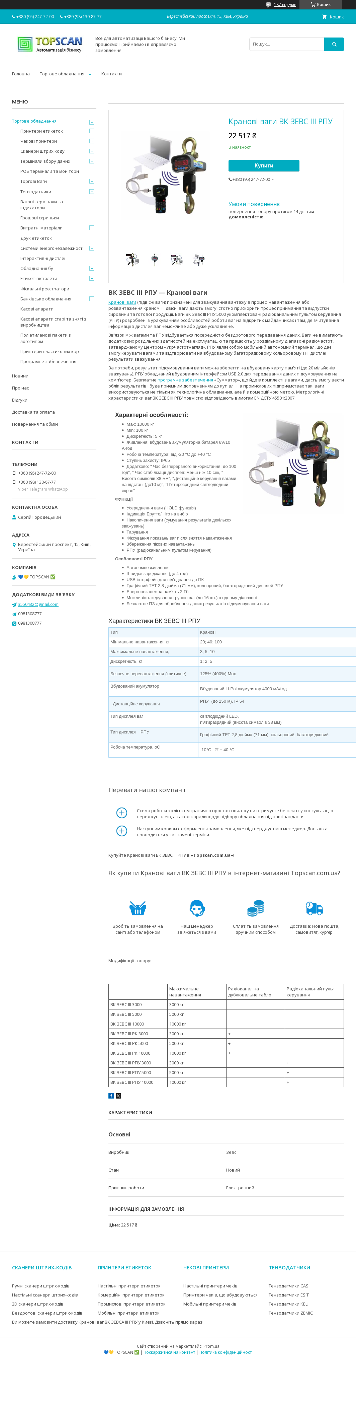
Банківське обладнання (45, 299)
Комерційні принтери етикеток (131, 1295)
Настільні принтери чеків (210, 1286)
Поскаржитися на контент (169, 1352)
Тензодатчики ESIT (289, 1295)
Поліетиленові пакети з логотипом (45, 338)
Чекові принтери (38, 141)
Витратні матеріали (41, 228)
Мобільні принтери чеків (210, 1304)
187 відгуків (285, 4)
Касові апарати (37, 309)
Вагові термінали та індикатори (41, 205)
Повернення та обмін (35, 424)
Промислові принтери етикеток (132, 1304)
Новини (20, 376)
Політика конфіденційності (226, 1352)
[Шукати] (334, 44)
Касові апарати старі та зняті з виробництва (53, 322)
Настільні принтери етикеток (129, 1286)
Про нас (20, 388)
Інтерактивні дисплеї (42, 258)
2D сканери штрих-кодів (38, 1304)
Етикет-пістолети (38, 278)
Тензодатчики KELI (288, 1304)
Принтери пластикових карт (50, 351)
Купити (264, 165)
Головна (21, 74)
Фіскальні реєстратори (44, 289)
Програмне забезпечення (48, 361)
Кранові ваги (122, 302)
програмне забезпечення (185, 380)
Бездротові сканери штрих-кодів (47, 1313)
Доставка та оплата (33, 412)
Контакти (111, 74)
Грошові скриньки (39, 218)
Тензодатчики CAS (288, 1286)
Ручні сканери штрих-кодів (41, 1286)
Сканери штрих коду (42, 151)
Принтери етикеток (41, 131)
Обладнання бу (36, 268)
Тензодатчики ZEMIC (291, 1313)
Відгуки (19, 400)
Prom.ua (211, 1346)
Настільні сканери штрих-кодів (45, 1295)
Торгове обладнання (62, 74)
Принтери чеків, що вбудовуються (220, 1295)
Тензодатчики (35, 192)
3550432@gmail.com (38, 604)
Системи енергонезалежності (52, 248)
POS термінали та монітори (49, 171)
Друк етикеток (36, 238)
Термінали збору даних (45, 161)
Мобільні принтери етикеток (129, 1313)
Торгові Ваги (33, 181)
